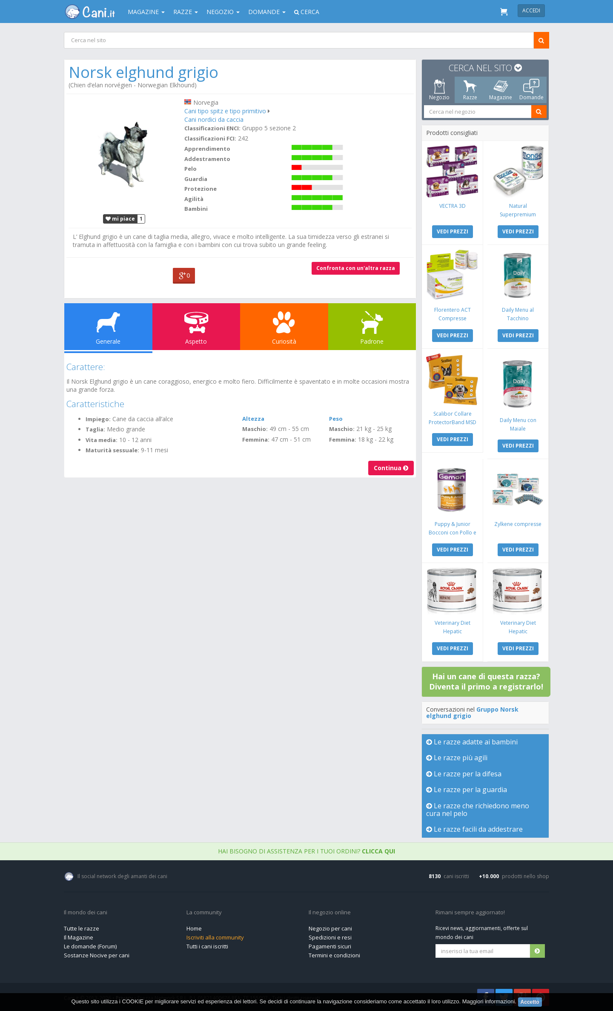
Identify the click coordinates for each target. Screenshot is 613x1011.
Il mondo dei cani (85, 912)
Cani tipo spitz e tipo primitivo (225, 111)
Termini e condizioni (334, 955)
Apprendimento (207, 148)
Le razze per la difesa (463, 773)
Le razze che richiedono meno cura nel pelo (477, 809)
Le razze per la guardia (466, 789)
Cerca (306, 12)
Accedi (531, 10)
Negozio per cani (330, 928)
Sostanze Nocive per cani (96, 955)
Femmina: (255, 439)
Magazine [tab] (500, 90)
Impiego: (98, 419)
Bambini (196, 209)
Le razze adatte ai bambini (472, 742)
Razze (185, 12)
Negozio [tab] (439, 90)
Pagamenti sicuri (330, 946)
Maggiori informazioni (488, 1001)
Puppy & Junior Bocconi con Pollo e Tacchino (452, 532)
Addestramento (207, 159)
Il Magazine (78, 937)
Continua (391, 468)
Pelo (190, 168)
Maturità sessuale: (112, 450)
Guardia (195, 179)
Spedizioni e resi (330, 937)
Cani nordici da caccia (213, 119)
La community (204, 912)
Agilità (193, 199)
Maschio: (255, 429)
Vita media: (101, 440)
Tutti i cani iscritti (207, 946)
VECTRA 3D (452, 206)
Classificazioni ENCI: (212, 128)
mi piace (120, 218)
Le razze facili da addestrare (474, 829)
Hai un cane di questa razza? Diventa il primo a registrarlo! (486, 681)
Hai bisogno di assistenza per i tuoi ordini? (306, 851)
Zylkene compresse (517, 524)
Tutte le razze (81, 928)
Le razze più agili (456, 757)
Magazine (146, 12)
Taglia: (95, 429)
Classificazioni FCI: (210, 138)
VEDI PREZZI (452, 231)
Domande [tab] (531, 90)
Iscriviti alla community (215, 937)
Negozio (223, 12)
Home (194, 928)
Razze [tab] (470, 90)
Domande (267, 12)
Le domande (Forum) (90, 946)
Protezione (200, 188)
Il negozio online (330, 912)
